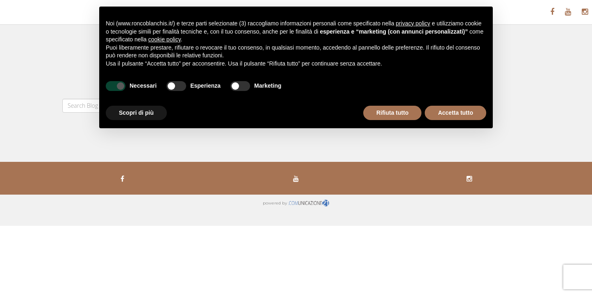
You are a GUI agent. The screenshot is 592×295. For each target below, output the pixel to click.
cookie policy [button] (164, 39)
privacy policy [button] (413, 23)
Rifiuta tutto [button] (392, 112)
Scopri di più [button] (136, 112)
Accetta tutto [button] (455, 112)
